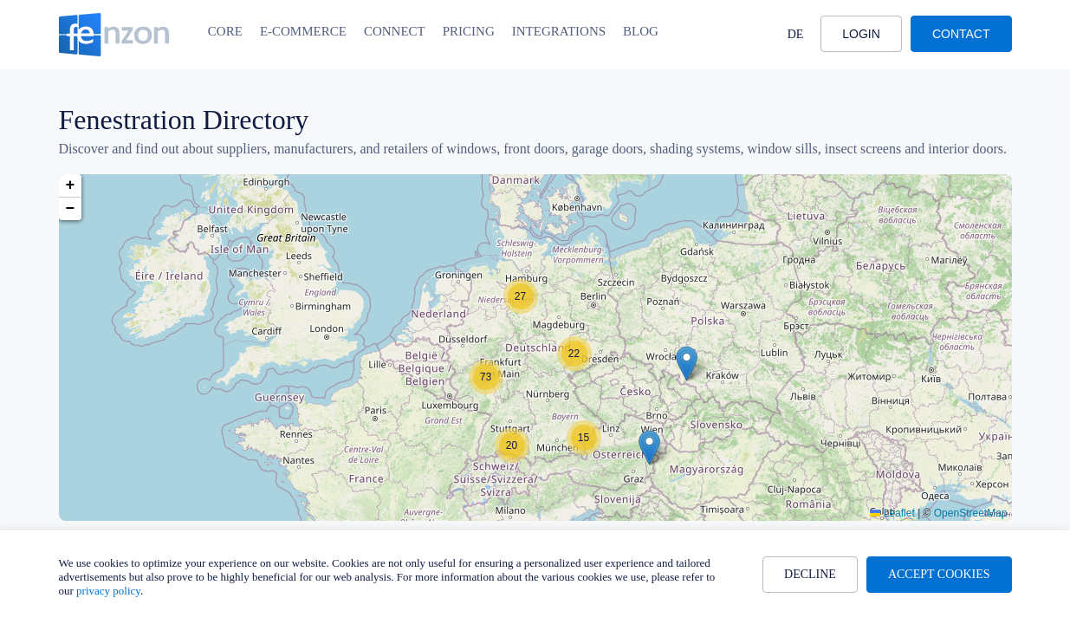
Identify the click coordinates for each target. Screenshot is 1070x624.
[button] (686, 363)
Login (861, 34)
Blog (640, 31)
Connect (394, 31)
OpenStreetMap (971, 513)
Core (225, 31)
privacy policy (108, 590)
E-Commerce (303, 31)
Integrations (559, 31)
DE (796, 34)
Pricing (469, 31)
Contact (961, 34)
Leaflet (892, 513)
